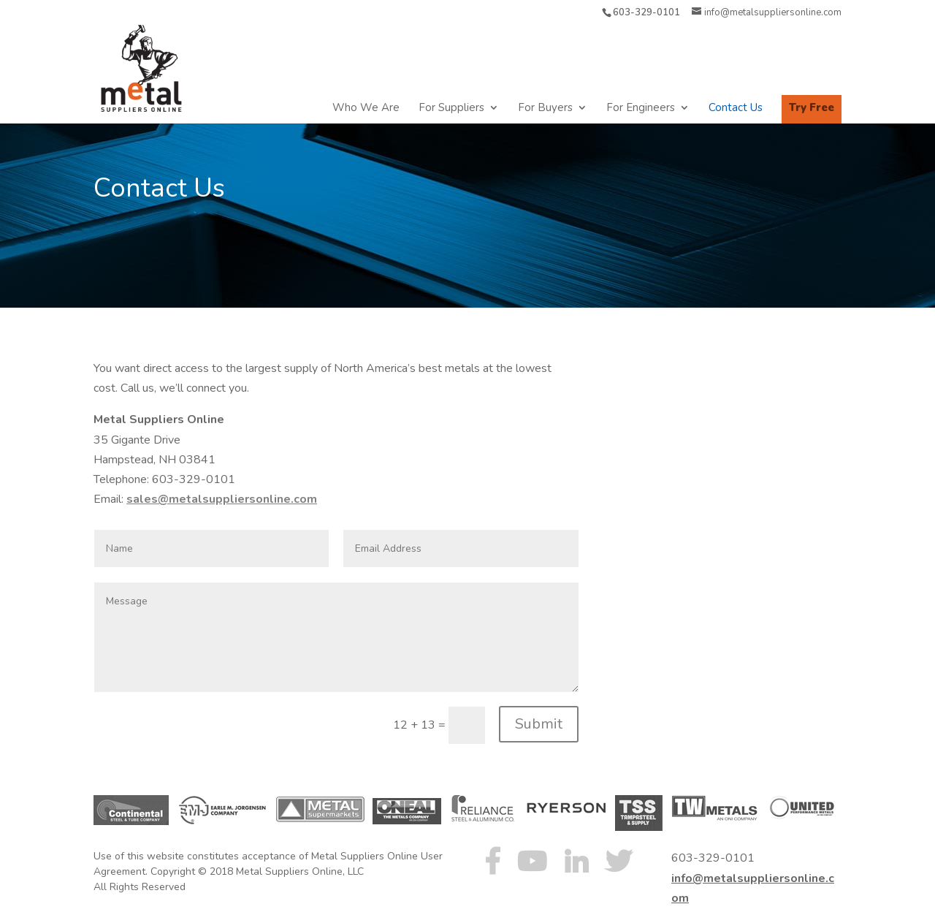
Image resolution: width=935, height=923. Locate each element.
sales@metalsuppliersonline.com (221, 499)
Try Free (811, 107)
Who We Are (366, 108)
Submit (538, 724)
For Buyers (545, 108)
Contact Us (736, 108)
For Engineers (640, 108)
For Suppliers (451, 108)
